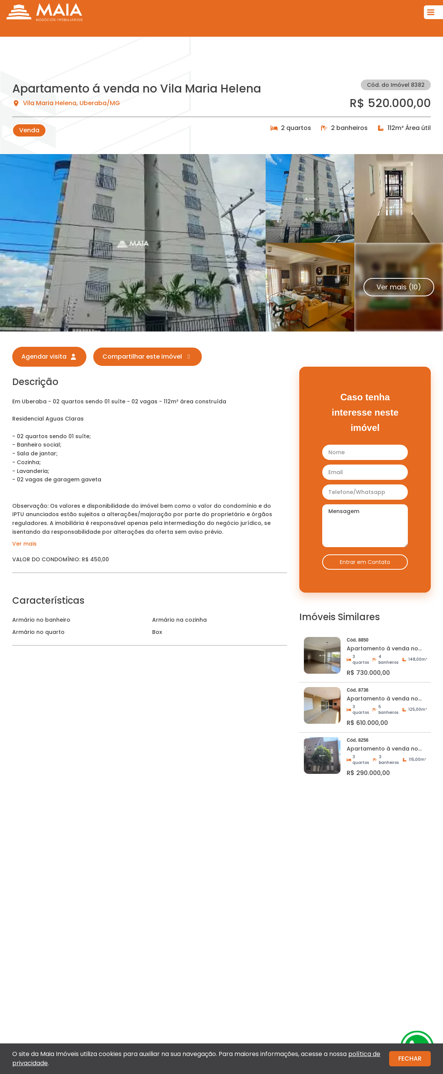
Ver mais (24, 544)
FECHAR (410, 1058)
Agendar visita (49, 356)
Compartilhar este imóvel (147, 356)
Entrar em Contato (365, 562)
